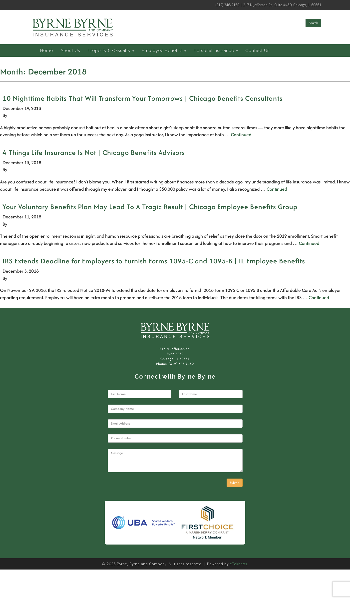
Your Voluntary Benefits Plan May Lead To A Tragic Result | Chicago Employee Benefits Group (150, 207)
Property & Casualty (111, 50)
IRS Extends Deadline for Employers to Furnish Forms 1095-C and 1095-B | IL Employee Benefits (153, 261)
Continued (241, 134)
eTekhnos (238, 564)
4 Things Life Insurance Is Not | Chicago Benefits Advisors (93, 152)
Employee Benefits (164, 50)
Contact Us (257, 50)
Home (46, 50)
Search (313, 22)
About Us (70, 50)
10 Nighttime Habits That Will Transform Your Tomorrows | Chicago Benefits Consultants (142, 98)
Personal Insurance (216, 50)
